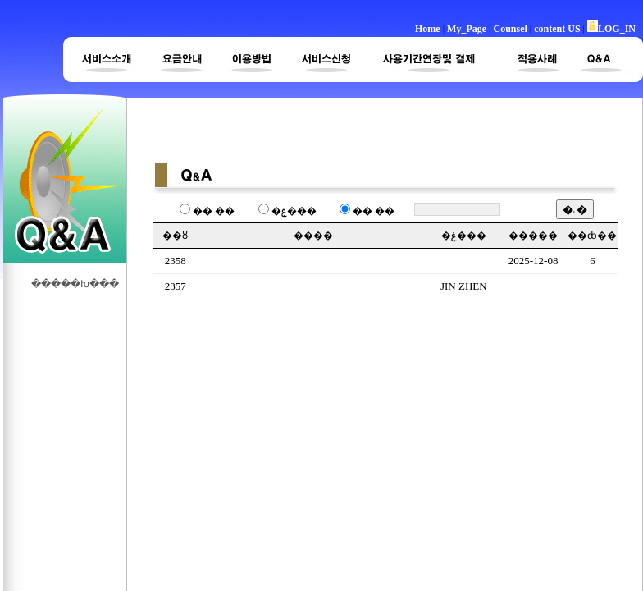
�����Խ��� (76, 284)
